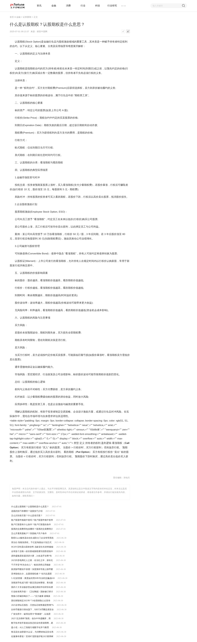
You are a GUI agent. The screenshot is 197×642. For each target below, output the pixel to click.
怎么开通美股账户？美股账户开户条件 (29, 533)
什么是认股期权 (34, 468)
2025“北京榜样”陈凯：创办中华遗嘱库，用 (31, 618)
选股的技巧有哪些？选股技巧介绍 (27, 511)
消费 (68, 5)
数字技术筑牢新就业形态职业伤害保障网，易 (32, 623)
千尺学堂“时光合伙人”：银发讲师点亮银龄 (31, 565)
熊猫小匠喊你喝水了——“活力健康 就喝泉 (30, 596)
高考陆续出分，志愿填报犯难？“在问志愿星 (31, 574)
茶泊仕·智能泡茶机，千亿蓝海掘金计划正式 (31, 542)
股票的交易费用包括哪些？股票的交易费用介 (32, 529)
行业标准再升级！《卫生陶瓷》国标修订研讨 (32, 592)
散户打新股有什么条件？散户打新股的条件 (31, 524)
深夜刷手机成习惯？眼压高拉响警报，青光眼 (32, 583)
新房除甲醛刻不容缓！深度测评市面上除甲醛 (32, 569)
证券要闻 (27, 17)
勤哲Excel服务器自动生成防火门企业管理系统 (32, 538)
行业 (83, 5)
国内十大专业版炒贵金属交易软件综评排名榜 (32, 587)
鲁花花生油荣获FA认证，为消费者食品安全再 (32, 632)
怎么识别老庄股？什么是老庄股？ (27, 515)
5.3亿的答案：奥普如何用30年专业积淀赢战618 (33, 578)
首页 (12, 17)
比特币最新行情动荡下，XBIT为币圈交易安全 (32, 609)
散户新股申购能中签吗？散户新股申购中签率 (32, 520)
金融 (53, 5)
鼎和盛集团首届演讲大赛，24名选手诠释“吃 (31, 556)
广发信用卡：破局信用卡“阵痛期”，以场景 (31, 614)
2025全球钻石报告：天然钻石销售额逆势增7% (32, 605)
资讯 (39, 5)
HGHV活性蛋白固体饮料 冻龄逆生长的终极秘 (32, 547)
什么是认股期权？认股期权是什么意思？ (30, 506)
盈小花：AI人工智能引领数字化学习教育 (30, 627)
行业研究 (112, 5)
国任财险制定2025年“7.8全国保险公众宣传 (30, 600)
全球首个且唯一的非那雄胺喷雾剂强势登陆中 (32, 551)
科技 (97, 5)
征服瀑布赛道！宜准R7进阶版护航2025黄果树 (32, 636)
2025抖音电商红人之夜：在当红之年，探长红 (32, 560)
